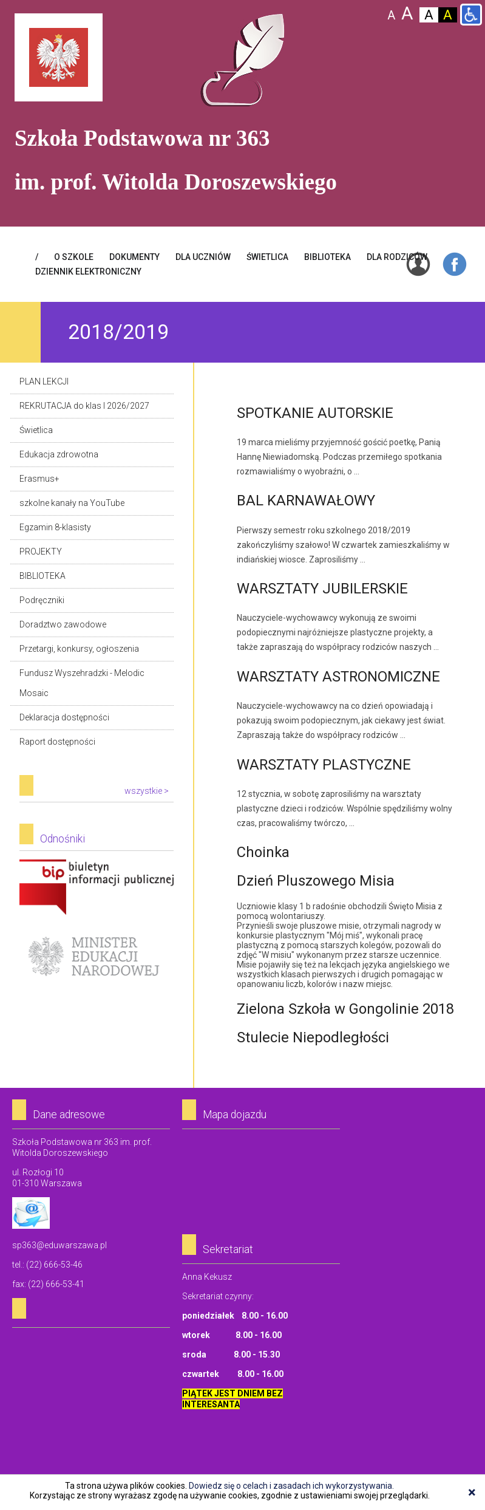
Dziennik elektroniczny (88, 271)
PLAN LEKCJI (44, 381)
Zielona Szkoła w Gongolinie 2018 (345, 1008)
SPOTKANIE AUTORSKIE (315, 413)
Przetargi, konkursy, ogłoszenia (79, 649)
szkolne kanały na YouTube (71, 503)
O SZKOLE (73, 257)
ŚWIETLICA (267, 257)
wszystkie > (146, 791)
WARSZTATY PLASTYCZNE (324, 764)
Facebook (455, 264)
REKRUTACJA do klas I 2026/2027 (84, 406)
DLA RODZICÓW (397, 257)
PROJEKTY (40, 551)
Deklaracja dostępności (64, 717)
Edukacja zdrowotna (58, 454)
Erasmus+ (39, 478)
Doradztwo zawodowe (62, 624)
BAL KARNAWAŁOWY (306, 500)
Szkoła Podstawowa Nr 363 (242, 60)
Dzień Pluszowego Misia (316, 880)
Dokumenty (134, 257)
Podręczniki (41, 600)
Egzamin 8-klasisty (55, 527)
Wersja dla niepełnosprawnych (471, 15)
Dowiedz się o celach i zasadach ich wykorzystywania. (291, 1486)
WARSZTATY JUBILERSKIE (322, 588)
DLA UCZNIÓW (203, 257)
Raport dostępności (57, 741)
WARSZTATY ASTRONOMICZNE (338, 676)
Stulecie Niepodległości (313, 1037)
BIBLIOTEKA (327, 257)
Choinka (263, 852)
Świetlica (36, 430)
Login (418, 264)
